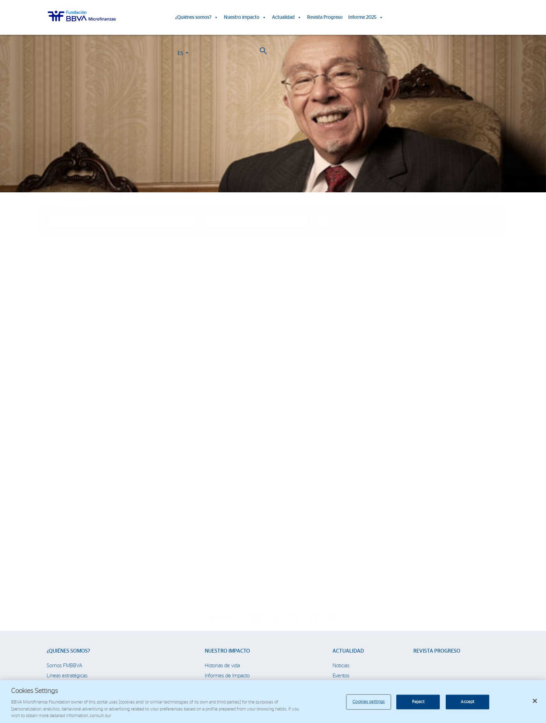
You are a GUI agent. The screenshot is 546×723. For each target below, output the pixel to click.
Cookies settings (368, 702)
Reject (418, 702)
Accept (467, 702)
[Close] (535, 701)
